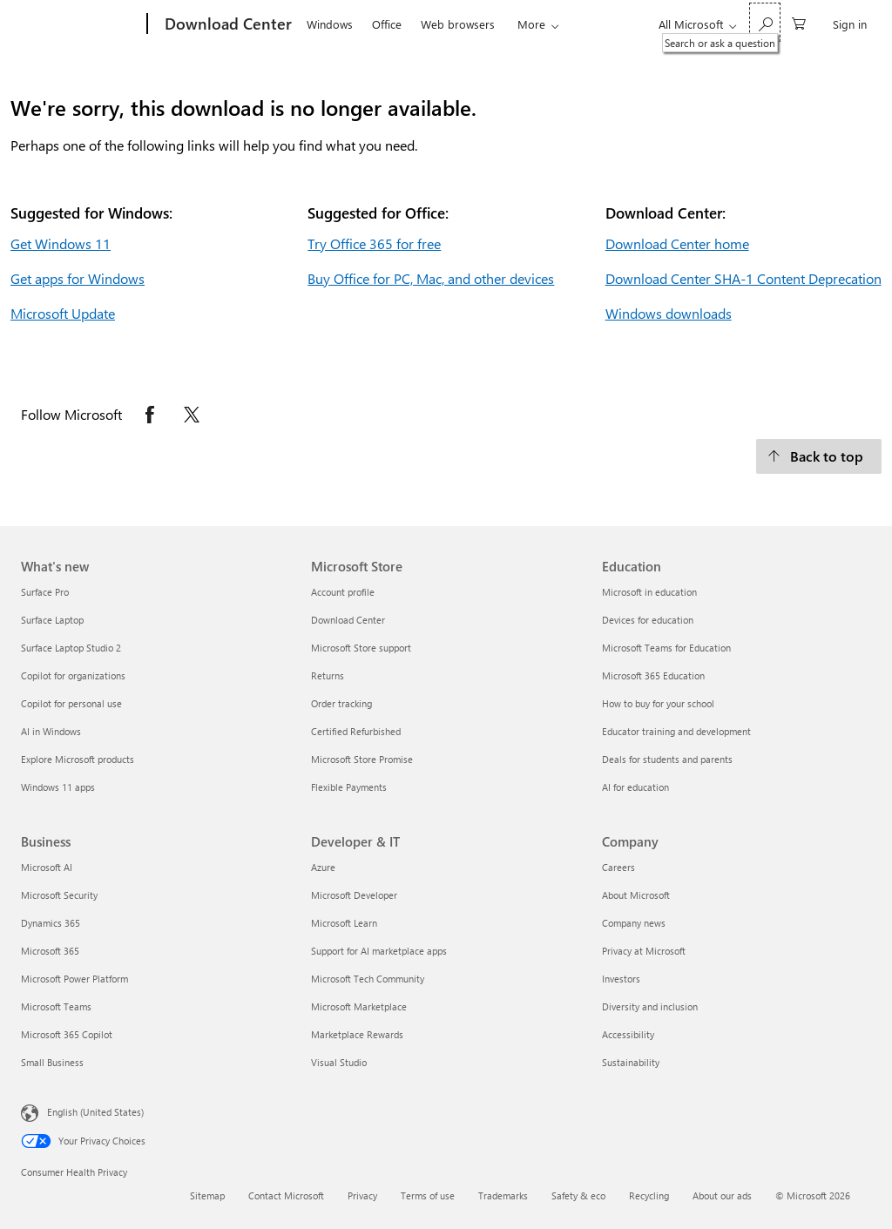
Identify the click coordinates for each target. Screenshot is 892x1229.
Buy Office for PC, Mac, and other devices (430, 278)
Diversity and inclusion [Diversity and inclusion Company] (650, 1006)
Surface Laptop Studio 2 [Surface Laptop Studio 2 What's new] (71, 647)
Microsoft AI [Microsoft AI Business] (46, 867)
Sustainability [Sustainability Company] (630, 1062)
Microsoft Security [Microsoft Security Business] (59, 894)
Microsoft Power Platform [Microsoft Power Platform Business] (74, 978)
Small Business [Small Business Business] (52, 1062)
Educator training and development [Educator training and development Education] (676, 731)
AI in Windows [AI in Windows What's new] (51, 731)
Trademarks (503, 1195)
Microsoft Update (62, 313)
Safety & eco (578, 1195)
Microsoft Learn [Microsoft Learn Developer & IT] (344, 922)
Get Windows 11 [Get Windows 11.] (60, 243)
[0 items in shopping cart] (799, 22)
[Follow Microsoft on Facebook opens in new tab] (150, 415)
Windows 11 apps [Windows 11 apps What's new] (58, 786)
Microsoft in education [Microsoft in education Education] (649, 591)
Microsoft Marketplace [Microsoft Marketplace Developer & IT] (359, 1006)
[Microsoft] (80, 24)
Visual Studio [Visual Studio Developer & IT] (339, 1062)
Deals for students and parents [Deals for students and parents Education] (667, 759)
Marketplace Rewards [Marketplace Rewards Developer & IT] (357, 1034)
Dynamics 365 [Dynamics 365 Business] (50, 922)
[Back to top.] (819, 456)
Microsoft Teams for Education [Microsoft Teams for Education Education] (666, 647)
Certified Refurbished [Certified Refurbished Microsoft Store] (356, 731)
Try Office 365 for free (374, 243)
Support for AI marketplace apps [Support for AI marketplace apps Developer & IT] (379, 950)
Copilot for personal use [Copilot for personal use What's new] (71, 703)
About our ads (722, 1195)
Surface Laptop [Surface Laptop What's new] (52, 619)
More (531, 24)
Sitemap (207, 1195)
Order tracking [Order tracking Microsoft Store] (341, 703)
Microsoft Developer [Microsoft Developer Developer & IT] (354, 894)
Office (387, 24)
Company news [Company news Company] (634, 922)
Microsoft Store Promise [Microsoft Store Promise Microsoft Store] (362, 759)
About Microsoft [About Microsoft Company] (636, 894)
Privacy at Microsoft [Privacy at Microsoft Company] (644, 950)
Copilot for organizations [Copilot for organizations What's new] (73, 675)
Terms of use (428, 1195)
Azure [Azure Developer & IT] (323, 867)
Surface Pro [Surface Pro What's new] (45, 591)
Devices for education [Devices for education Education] (647, 619)
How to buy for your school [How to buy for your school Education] (658, 703)
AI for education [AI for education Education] (635, 786)
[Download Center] (226, 24)
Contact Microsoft (286, 1195)
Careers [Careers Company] (618, 867)
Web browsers (458, 24)
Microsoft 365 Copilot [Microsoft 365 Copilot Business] (66, 1034)
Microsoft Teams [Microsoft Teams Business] (56, 1006)
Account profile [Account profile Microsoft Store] (343, 591)
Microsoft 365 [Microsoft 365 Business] (50, 950)
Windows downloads (668, 313)
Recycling (649, 1195)
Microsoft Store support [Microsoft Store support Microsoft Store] (361, 647)
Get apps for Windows (77, 278)
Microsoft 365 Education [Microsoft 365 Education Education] (653, 675)
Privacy (362, 1195)
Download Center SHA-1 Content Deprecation (743, 278)
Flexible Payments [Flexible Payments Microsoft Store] (349, 786)
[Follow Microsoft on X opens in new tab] (192, 415)
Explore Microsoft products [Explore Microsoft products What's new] (77, 759)
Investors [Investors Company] (621, 978)
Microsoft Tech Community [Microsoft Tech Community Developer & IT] (367, 978)
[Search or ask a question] (764, 22)
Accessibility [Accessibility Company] (628, 1034)
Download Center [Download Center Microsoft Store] (348, 619)
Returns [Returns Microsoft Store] (327, 675)
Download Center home (677, 243)
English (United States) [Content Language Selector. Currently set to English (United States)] (95, 1111)
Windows (330, 24)
